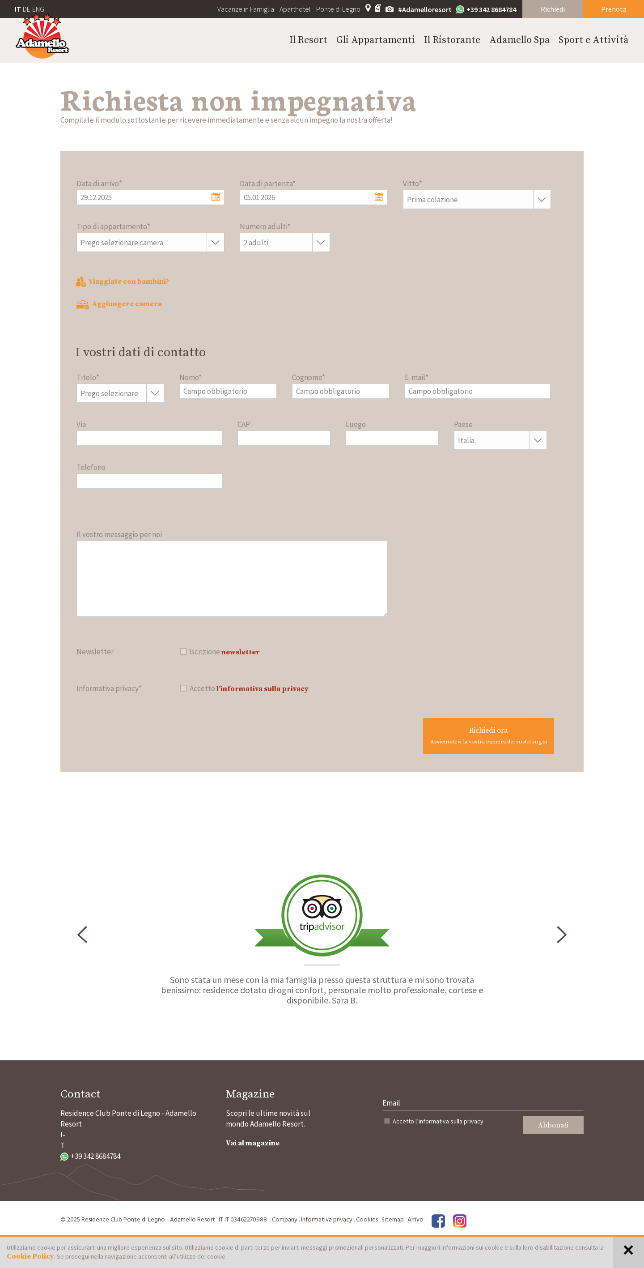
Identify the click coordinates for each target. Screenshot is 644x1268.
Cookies (367, 1220)
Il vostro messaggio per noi (119, 534)
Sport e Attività (593, 40)
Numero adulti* (265, 226)
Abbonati (553, 1125)
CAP (243, 424)
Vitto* (412, 183)
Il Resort (308, 40)
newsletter (240, 652)
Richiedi (553, 8)
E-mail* (416, 377)
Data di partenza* (268, 183)
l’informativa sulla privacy (262, 688)
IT (18, 8)
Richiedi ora (488, 735)
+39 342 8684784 (486, 9)
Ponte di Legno (338, 8)
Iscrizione (224, 652)
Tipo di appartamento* (113, 226)
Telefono (91, 467)
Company (284, 1220)
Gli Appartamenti (375, 40)
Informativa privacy (326, 1220)
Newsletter (95, 652)
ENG (38, 8)
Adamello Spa (519, 40)
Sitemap (392, 1220)
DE (26, 8)
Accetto (438, 1121)
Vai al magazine (253, 1143)
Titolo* (87, 377)
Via (81, 424)
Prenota (614, 8)
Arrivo (415, 1220)
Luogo (356, 424)
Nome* (190, 377)
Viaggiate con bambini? (122, 282)
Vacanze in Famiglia (245, 8)
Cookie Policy (30, 1256)
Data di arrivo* (99, 183)
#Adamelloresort (425, 9)
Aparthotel (295, 8)
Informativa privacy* (109, 688)
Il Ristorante (452, 40)
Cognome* (308, 377)
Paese (463, 424)
